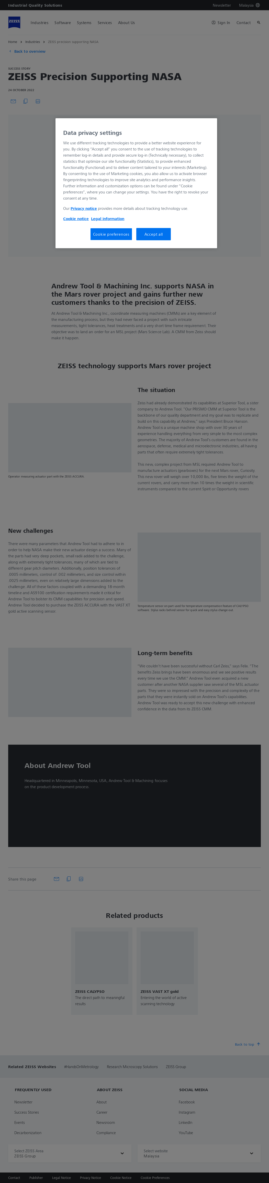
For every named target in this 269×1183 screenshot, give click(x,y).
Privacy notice (84, 208)
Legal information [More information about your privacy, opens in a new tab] (107, 218)
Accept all (153, 234)
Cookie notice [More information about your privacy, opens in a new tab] (76, 218)
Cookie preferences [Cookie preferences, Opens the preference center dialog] (111, 234)
